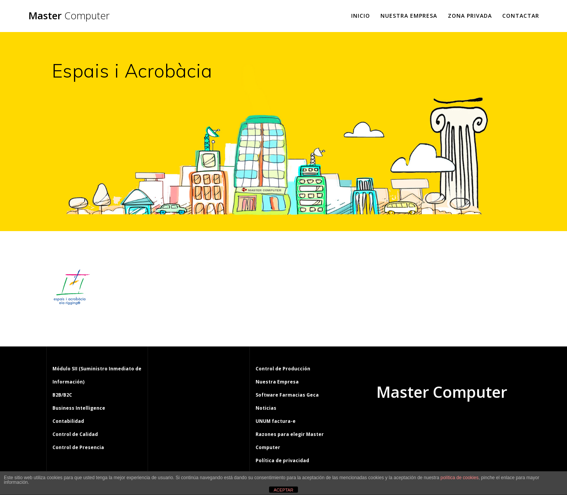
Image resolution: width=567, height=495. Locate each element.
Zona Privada (470, 15)
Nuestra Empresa (408, 15)
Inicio (360, 15)
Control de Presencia (78, 447)
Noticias (266, 408)
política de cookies (460, 477)
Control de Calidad (75, 434)
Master (69, 16)
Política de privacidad (282, 460)
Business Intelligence (78, 408)
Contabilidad (68, 421)
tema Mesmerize (464, 421)
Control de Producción (283, 368)
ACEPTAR (283, 490)
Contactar (520, 15)
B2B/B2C (62, 395)
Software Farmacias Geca (287, 395)
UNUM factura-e (276, 421)
